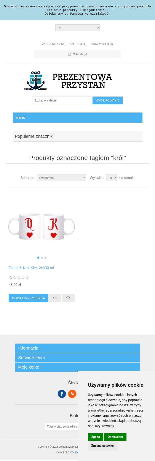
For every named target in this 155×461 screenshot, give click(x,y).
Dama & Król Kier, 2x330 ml (31, 269)
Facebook (62, 395)
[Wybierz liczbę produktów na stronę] (111, 179)
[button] (38, 259)
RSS (72, 395)
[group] (41, 228)
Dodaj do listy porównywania (54, 299)
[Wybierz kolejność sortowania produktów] (61, 179)
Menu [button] (21, 119)
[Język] (77, 29)
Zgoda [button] (95, 437)
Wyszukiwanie (107, 101)
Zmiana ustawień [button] (103, 445)
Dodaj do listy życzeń (68, 299)
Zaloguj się (78, 45)
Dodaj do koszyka (28, 299)
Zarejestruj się (53, 45)
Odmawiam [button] (115, 437)
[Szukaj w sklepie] (62, 102)
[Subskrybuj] (64, 428)
